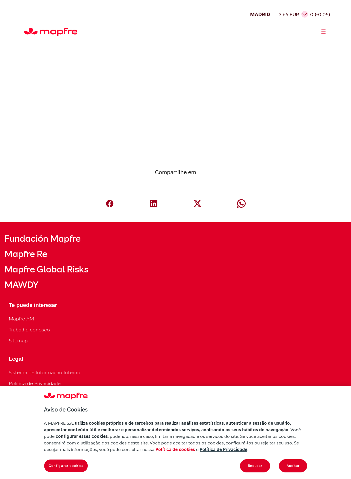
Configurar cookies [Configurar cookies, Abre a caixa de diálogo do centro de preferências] (66, 465)
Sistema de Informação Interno (44, 372)
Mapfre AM (21, 318)
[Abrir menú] (323, 32)
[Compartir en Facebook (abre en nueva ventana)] (109, 203)
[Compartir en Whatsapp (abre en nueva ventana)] (241, 203)
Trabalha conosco (29, 329)
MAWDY (21, 284)
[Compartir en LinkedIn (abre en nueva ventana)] (153, 203)
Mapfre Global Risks (46, 269)
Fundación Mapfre (42, 238)
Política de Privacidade (35, 383)
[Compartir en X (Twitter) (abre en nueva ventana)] (197, 203)
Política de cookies (175, 449)
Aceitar (293, 465)
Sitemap (18, 340)
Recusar (255, 465)
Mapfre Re (25, 254)
